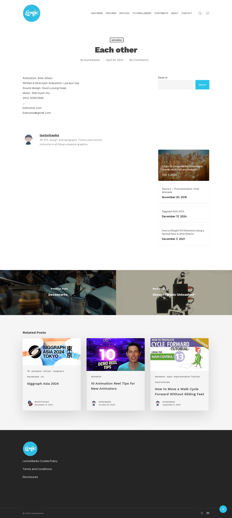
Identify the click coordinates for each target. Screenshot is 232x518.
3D (28, 371)
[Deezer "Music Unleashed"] (174, 292)
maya (169, 376)
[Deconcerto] (58, 292)
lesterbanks (92, 60)
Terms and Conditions (37, 469)
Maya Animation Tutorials (187, 376)
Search (163, 77)
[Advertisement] (183, 119)
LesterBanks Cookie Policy (40, 461)
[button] (207, 13)
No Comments (138, 60)
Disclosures (30, 477)
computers (58, 371)
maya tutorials (162, 382)
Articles (47, 371)
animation (116, 40)
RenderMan (33, 376)
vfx (42, 376)
